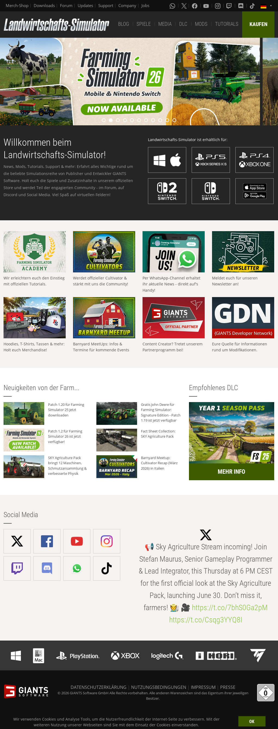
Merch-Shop (17, 5)
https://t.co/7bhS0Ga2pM (230, 607)
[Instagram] (218, 6)
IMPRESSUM (203, 687)
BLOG (123, 24)
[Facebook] (195, 6)
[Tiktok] (252, 6)
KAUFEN (258, 24)
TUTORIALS (226, 24)
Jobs (145, 5)
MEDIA (165, 24)
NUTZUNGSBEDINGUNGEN (158, 687)
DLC (183, 24)
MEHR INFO (231, 471)
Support (105, 5)
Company (127, 5)
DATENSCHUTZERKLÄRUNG (99, 687)
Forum (66, 5)
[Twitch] (229, 6)
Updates (85, 5)
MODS (201, 24)
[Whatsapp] (173, 6)
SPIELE (144, 24)
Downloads (44, 5)
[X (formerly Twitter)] (184, 6)
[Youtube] (206, 6)
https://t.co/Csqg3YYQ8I (205, 619)
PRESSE (227, 687)
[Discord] (241, 6)
